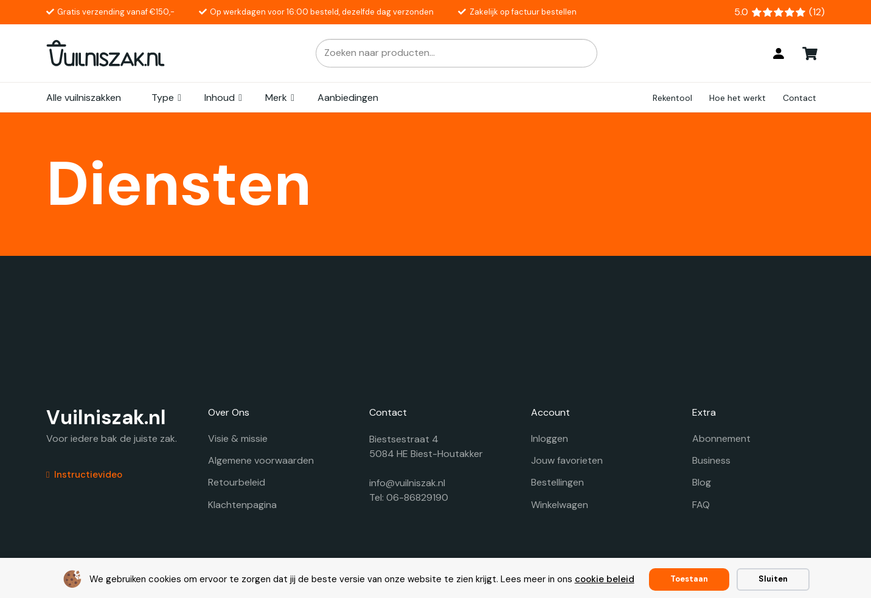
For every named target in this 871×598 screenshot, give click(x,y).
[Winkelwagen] (810, 53)
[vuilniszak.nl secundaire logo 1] (105, 53)
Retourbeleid (236, 482)
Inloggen (549, 438)
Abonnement (721, 438)
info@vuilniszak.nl (407, 482)
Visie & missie (238, 438)
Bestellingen (557, 482)
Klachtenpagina (242, 504)
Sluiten (773, 579)
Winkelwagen (559, 504)
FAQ (701, 504)
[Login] (778, 53)
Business (711, 460)
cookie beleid (604, 579)
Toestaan (689, 579)
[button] (180, 98)
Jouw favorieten (567, 460)
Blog (701, 482)
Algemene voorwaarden (261, 460)
